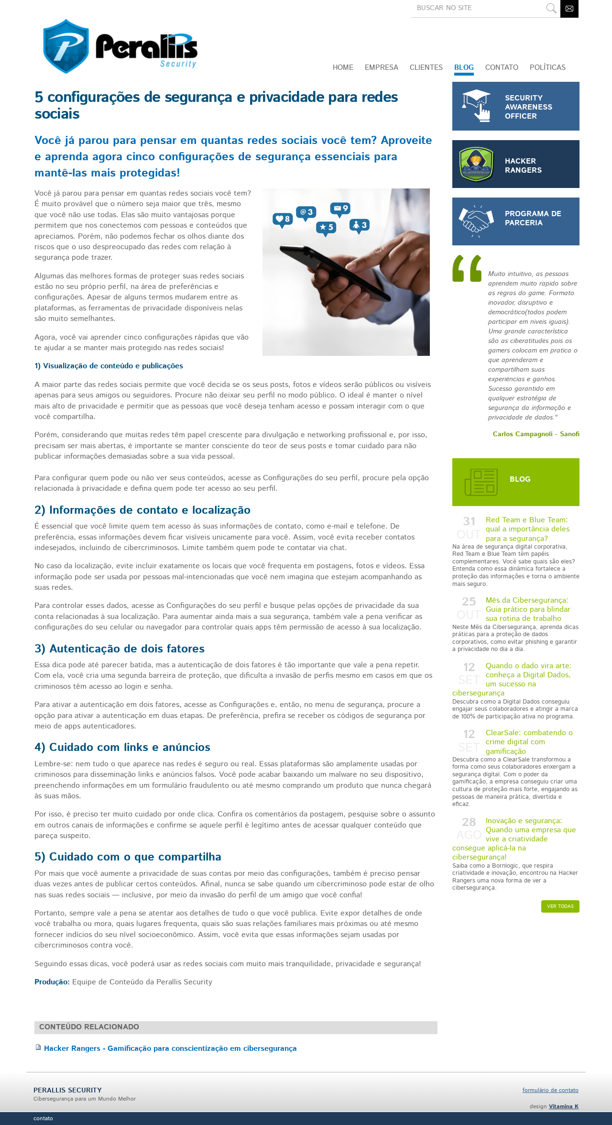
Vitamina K (564, 1107)
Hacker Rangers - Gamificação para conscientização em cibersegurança (170, 1048)
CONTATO (501, 68)
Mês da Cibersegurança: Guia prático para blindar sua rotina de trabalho (515, 624)
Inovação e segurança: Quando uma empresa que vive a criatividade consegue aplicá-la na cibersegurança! (515, 854)
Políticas (548, 68)
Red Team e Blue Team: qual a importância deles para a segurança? (515, 551)
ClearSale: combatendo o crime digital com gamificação (515, 768)
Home (343, 68)
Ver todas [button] (560, 906)
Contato (43, 1118)
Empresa (381, 68)
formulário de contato (551, 1090)
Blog (464, 68)
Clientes (426, 68)
